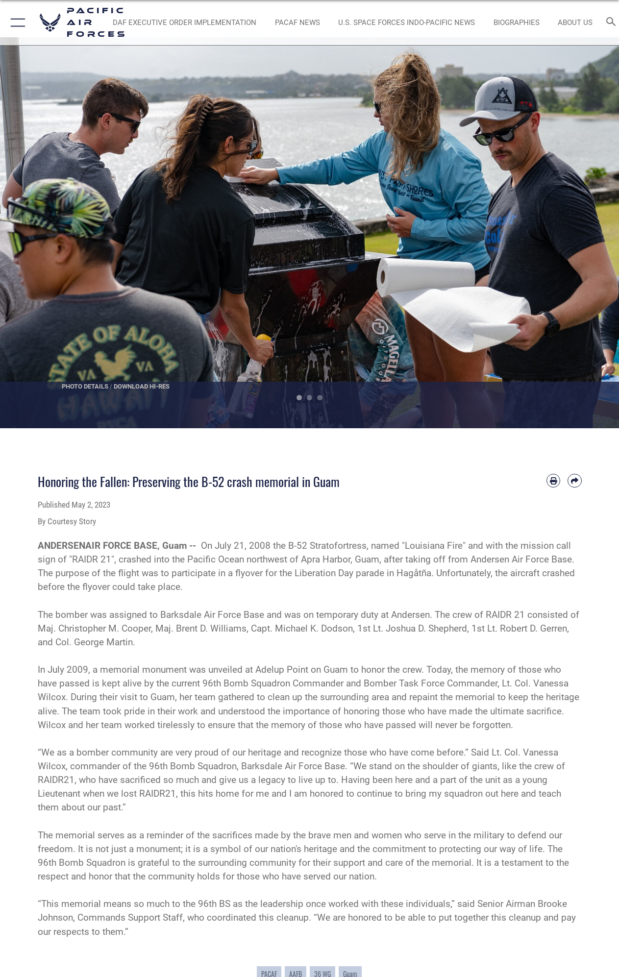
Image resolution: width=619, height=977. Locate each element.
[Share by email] (574, 481)
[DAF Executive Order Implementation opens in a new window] (184, 22)
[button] (16, 22)
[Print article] (553, 481)
